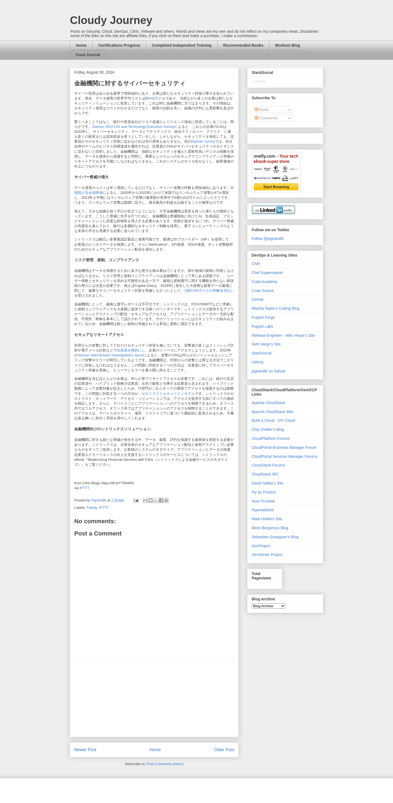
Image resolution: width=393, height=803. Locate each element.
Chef (256, 263)
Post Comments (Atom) (165, 764)
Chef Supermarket (267, 272)
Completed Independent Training (182, 45)
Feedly (92, 508)
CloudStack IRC (265, 474)
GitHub (258, 299)
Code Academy (265, 281)
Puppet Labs (262, 326)
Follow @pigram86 (268, 238)
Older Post (224, 749)
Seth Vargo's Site (266, 344)
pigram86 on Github (268, 371)
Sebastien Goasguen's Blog (275, 537)
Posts (262, 109)
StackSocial (262, 353)
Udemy (258, 362)
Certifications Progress (119, 45)
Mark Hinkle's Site (267, 519)
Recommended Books (243, 45)
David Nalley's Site (267, 483)
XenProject (261, 546)
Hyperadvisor (263, 510)
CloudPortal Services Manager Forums (284, 456)
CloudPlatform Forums (271, 438)
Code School (262, 290)
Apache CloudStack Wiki (272, 412)
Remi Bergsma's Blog (270, 528)
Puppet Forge (263, 317)
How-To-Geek (263, 501)
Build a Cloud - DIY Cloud (273, 420)
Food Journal (88, 55)
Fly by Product (264, 492)
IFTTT (84, 488)
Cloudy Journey (111, 20)
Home (81, 45)
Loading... (260, 81)
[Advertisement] (154, 698)
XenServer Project (267, 554)
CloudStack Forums (268, 465)
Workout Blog (287, 45)
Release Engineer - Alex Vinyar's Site (283, 335)
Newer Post (85, 749)
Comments (266, 118)
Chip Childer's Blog (268, 429)
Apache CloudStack (268, 403)
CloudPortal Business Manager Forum (284, 447)
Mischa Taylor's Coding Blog (275, 308)
